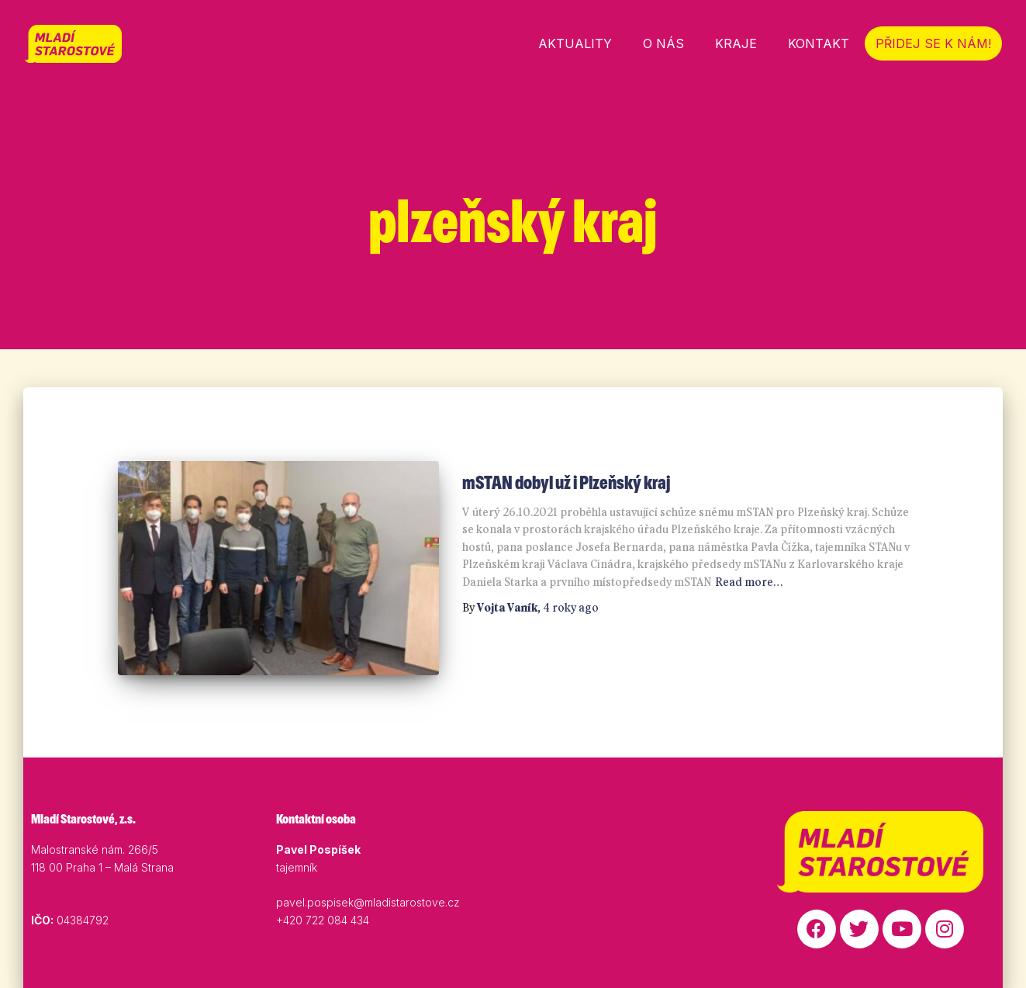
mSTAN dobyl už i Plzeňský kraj (566, 482)
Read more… (748, 582)
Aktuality (575, 43)
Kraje (736, 43)
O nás (663, 43)
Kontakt (818, 43)
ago (571, 608)
